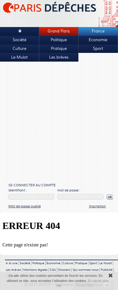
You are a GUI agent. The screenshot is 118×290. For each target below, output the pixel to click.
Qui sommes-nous (86, 270)
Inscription (97, 206)
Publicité (107, 270)
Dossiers (64, 270)
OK (59, 286)
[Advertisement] (56, 122)
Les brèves (59, 57)
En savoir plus (98, 280)
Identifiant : (17, 190)
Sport (98, 48)
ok (110, 197)
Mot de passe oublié (24, 206)
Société (19, 40)
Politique (59, 40)
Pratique (59, 48)
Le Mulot (19, 57)
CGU (53, 270)
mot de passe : (68, 190)
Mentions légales (35, 270)
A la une (12, 263)
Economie (98, 40)
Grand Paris (59, 31)
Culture (19, 48)
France (98, 31)
